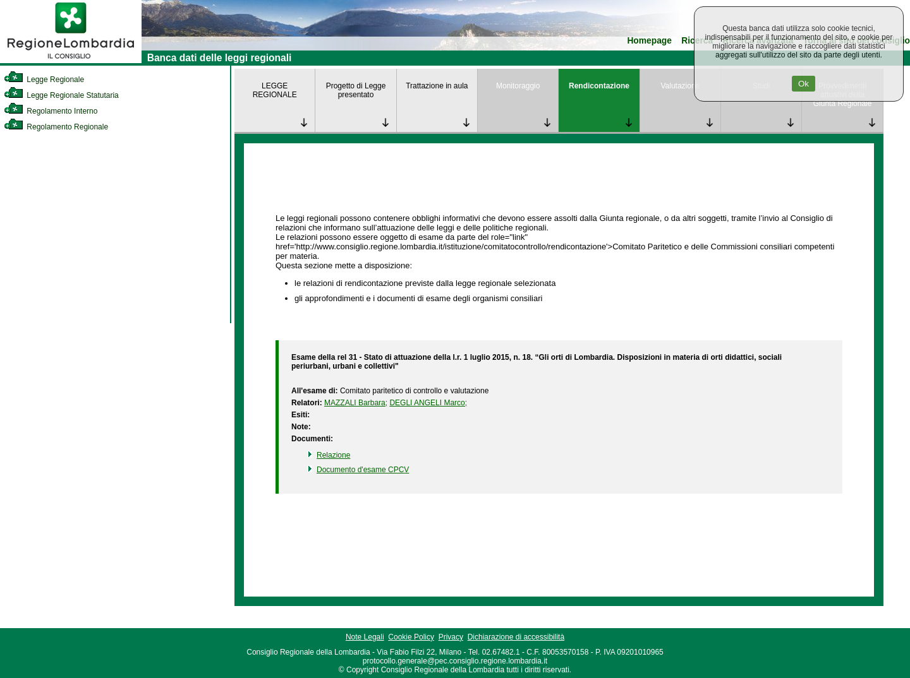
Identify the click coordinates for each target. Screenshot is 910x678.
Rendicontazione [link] (599, 85)
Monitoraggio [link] (518, 85)
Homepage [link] (649, 40)
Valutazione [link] (680, 85)
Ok (803, 83)
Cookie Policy (411, 637)
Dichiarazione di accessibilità (516, 637)
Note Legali (365, 637)
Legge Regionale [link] (44, 79)
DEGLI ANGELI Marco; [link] (428, 402)
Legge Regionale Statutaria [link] (61, 95)
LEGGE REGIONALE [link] (275, 90)
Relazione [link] (333, 455)
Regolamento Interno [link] (50, 111)
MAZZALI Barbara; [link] (355, 402)
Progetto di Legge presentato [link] (356, 90)
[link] (71, 60)
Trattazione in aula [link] (437, 85)
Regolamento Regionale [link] (56, 126)
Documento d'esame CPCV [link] (363, 469)
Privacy (451, 637)
